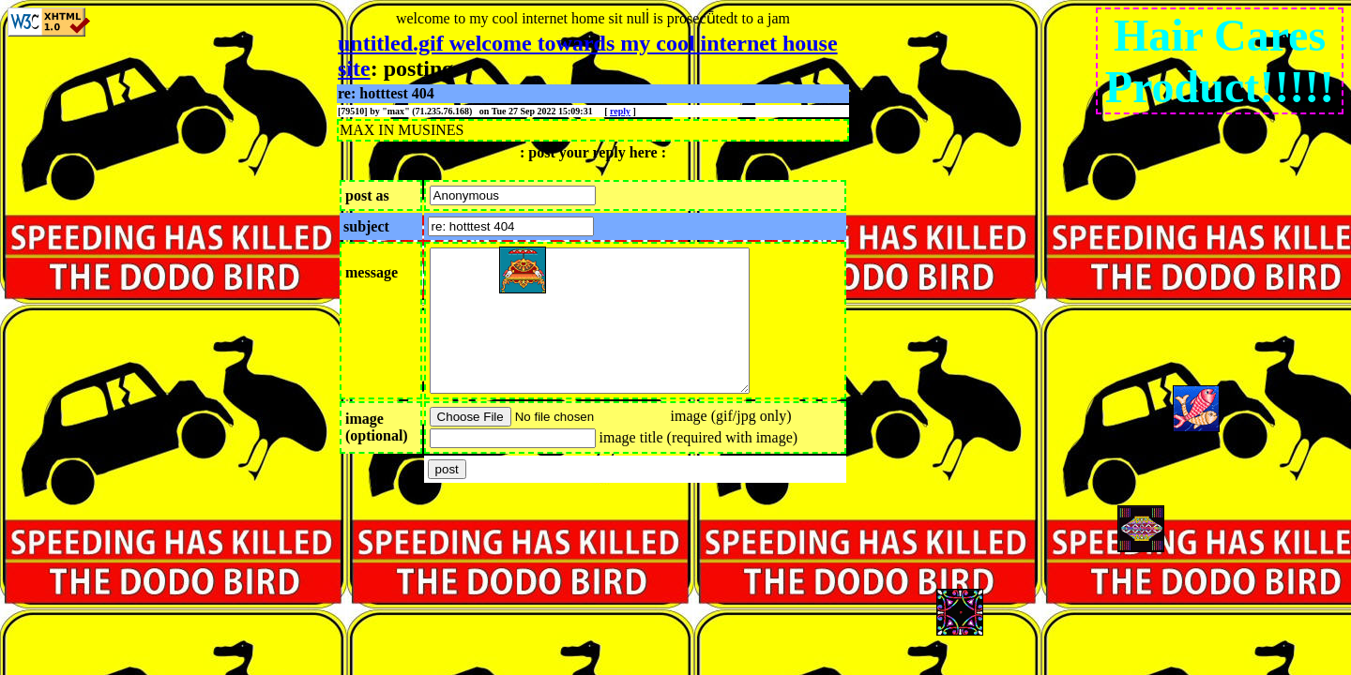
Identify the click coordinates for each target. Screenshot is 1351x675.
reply (620, 111)
